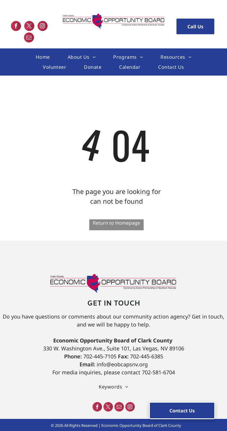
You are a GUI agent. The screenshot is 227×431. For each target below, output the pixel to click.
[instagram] (43, 26)
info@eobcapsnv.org (122, 364)
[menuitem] (43, 57)
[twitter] (29, 26)
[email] (29, 38)
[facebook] (16, 26)
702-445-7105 (99, 356)
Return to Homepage (116, 223)
